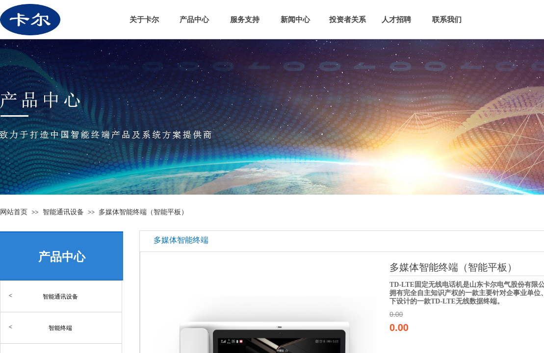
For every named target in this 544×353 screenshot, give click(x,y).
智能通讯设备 (63, 212)
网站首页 (13, 212)
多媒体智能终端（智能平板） (143, 212)
